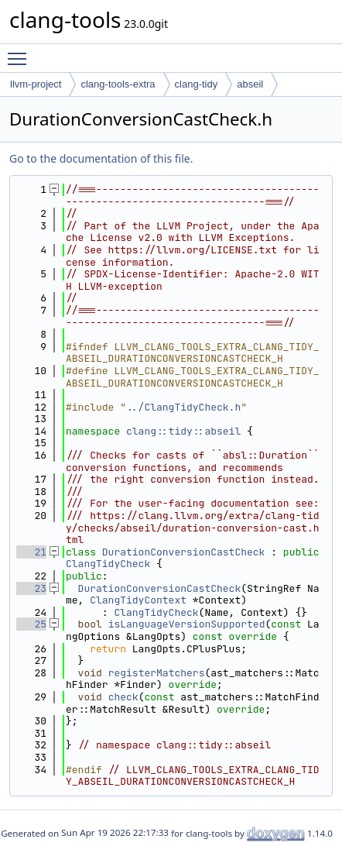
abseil (250, 84)
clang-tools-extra (117, 84)
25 (31, 624)
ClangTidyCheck (108, 563)
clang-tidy (196, 84)
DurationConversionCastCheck (183, 552)
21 (31, 552)
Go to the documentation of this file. (101, 158)
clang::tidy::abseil (183, 431)
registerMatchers (156, 672)
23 (31, 588)
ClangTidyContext (138, 600)
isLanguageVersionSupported (186, 624)
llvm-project (35, 84)
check (123, 696)
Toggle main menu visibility (21, 52)
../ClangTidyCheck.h (183, 407)
